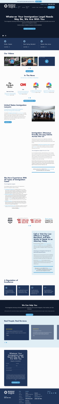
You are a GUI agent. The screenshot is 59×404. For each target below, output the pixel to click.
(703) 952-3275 (28, 398)
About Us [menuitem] (19, 7)
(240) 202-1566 (38, 398)
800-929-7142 (51, 4)
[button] (5, 36)
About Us (20, 394)
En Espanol (20, 397)
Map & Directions (28, 397)
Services (20, 396)
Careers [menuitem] (45, 7)
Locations (20, 401)
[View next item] (30, 68)
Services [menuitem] (23, 7)
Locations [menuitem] (34, 7)
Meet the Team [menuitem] (27, 7)
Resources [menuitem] (41, 7)
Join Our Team (21, 402)
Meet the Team (21, 399)
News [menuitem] (37, 7)
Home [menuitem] (16, 7)
